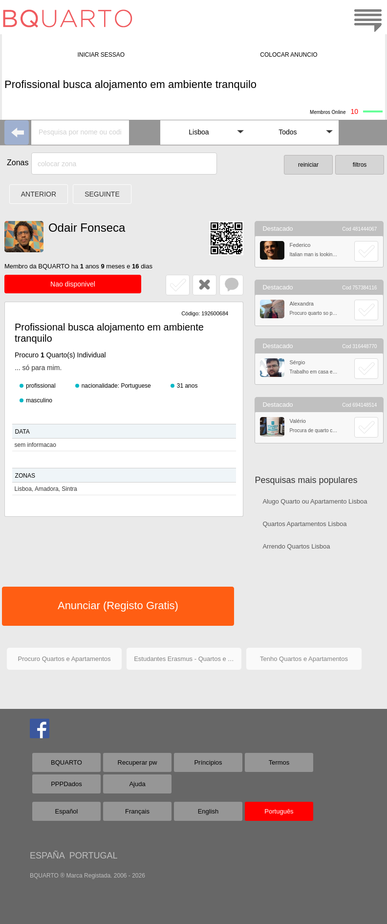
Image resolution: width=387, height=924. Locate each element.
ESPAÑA (47, 855)
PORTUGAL (93, 855)
